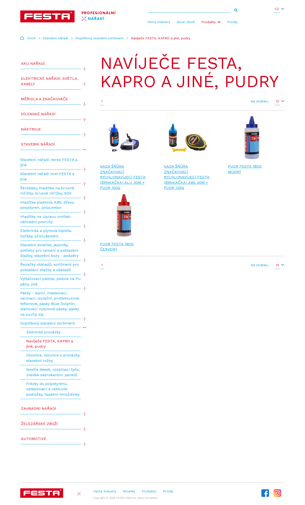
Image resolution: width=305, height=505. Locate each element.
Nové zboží (186, 22)
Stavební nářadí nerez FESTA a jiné (48, 162)
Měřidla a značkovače (44, 99)
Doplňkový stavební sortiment (99, 38)
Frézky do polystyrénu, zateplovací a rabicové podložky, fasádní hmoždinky (53, 389)
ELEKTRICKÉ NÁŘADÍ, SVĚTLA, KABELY (49, 81)
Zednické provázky (43, 332)
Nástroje (31, 129)
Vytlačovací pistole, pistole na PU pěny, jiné (50, 281)
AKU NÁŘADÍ (33, 63)
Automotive (33, 438)
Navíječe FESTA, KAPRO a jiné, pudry (49, 344)
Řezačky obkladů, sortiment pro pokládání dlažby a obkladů (49, 267)
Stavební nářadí (55, 38)
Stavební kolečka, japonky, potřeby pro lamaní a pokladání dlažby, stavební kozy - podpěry (49, 250)
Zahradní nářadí (38, 408)
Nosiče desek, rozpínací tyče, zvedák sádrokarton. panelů (53, 372)
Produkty (208, 22)
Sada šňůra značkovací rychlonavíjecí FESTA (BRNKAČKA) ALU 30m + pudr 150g (123, 177)
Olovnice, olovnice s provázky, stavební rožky (53, 358)
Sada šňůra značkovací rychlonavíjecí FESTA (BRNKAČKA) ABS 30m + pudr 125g (186, 177)
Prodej (232, 22)
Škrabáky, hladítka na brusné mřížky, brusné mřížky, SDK (47, 190)
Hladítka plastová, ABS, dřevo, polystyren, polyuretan (47, 205)
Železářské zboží (39, 423)
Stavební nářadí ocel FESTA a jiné (47, 176)
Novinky (129, 491)
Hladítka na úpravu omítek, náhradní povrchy (45, 219)
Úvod (31, 38)
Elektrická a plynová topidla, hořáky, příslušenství (46, 233)
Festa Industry (158, 22)
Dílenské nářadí (38, 114)
